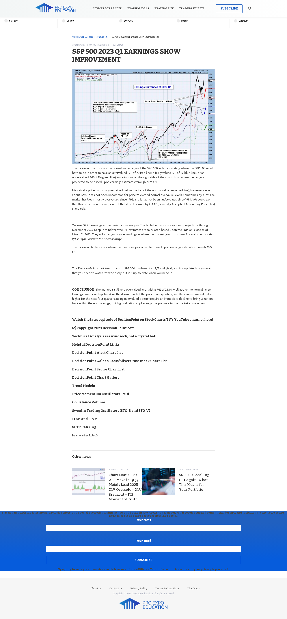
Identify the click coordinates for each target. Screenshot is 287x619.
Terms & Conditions (167, 588)
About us (96, 588)
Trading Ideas (138, 8)
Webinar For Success (82, 37)
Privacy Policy (138, 588)
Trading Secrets (191, 8)
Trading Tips (102, 37)
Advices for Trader (107, 8)
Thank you (193, 588)
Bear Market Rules (84, 435)
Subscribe (229, 8)
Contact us (115, 588)
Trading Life (164, 8)
